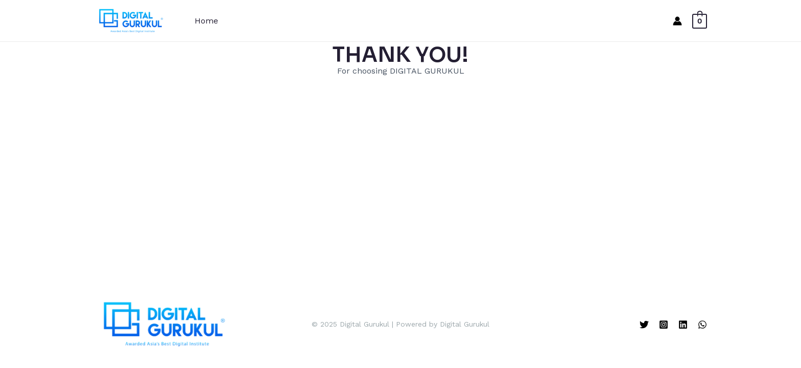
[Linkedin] (683, 324)
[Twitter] (644, 324)
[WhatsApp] (702, 324)
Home (206, 21)
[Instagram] (663, 324)
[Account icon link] (677, 21)
